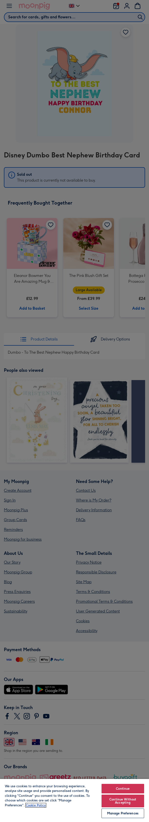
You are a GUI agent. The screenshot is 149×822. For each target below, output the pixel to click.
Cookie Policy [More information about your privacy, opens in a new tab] (36, 805)
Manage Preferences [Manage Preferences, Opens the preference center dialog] (123, 813)
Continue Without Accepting (122, 801)
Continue (123, 788)
